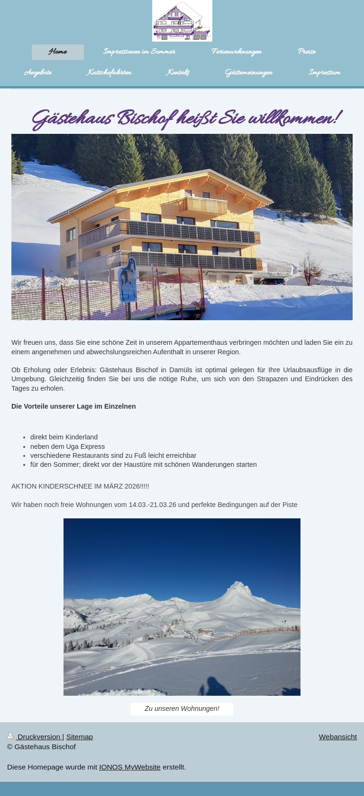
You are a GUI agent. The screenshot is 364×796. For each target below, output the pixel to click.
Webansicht (338, 737)
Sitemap (79, 737)
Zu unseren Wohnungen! (182, 708)
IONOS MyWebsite (130, 767)
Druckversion (34, 737)
